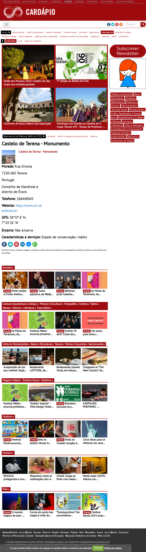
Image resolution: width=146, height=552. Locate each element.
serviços (105, 36)
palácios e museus (123, 32)
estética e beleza (9, 36)
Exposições (44, 307)
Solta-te (46, 532)
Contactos (123, 532)
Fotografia (71, 304)
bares (114, 36)
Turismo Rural (32, 380)
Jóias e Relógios (134, 125)
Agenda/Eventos (10, 532)
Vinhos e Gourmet (76, 344)
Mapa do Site (104, 535)
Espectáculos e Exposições (126, 129)
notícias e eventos (33, 40)
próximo (94, 136)
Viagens (55, 532)
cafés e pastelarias (35, 32)
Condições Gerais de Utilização (49, 535)
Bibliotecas (117, 102)
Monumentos (129, 105)
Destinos (47, 380)
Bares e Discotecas (42, 344)
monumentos (107, 32)
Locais (100, 532)
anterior (51, 136)
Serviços (127, 121)
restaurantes (18, 32)
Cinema (84, 304)
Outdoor (8, 416)
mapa (20, 40)
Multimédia (90, 532)
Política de (112, 548)
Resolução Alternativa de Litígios (80, 535)
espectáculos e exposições (46, 36)
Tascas (59, 344)
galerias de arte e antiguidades (74, 36)
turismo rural (70, 32)
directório (11, 40)
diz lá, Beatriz (25, 532)
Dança (7, 307)
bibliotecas (94, 32)
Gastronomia (96, 344)
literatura (95, 36)
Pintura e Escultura (52, 304)
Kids (6, 489)
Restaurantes (21, 344)
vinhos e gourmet (53, 32)
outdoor (83, 32)
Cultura (37, 532)
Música (17, 307)
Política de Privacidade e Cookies (18, 535)
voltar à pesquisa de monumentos (72, 136)
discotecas (123, 36)
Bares (137, 94)
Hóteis (17, 380)
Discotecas (117, 98)
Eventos (8, 267)
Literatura (29, 307)
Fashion (8, 452)
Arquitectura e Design (25, 304)
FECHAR (98, 548)
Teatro (94, 304)
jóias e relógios (25, 36)
